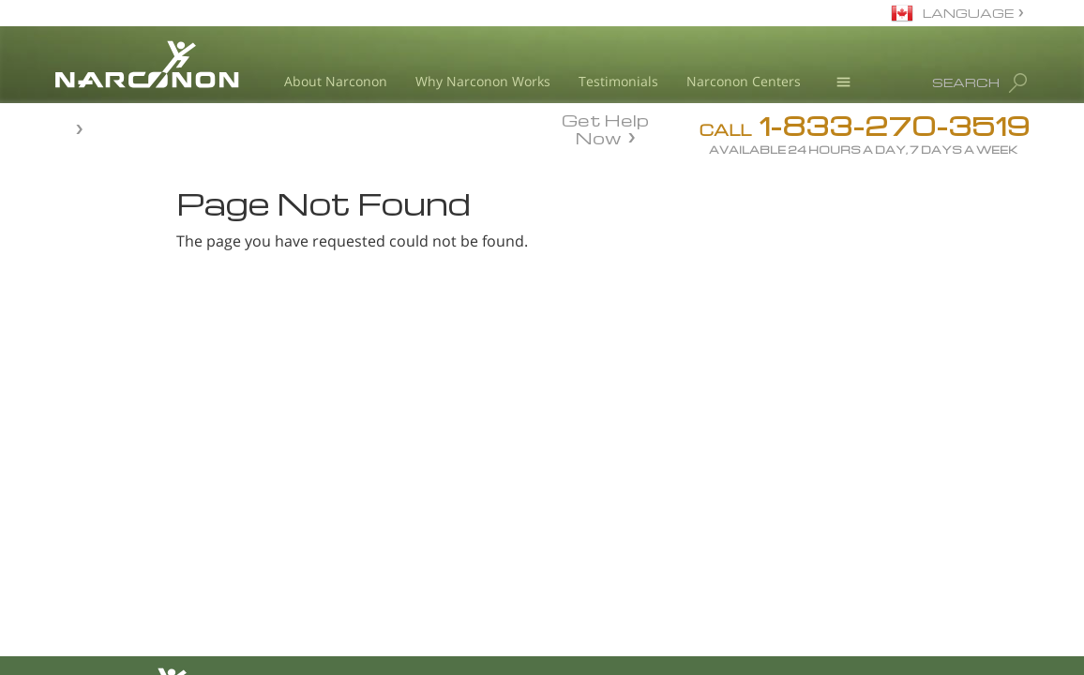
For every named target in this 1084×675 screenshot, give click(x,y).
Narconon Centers (743, 81)
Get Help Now (605, 127)
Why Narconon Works (482, 81)
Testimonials (618, 81)
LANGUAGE (968, 13)
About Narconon (335, 81)
